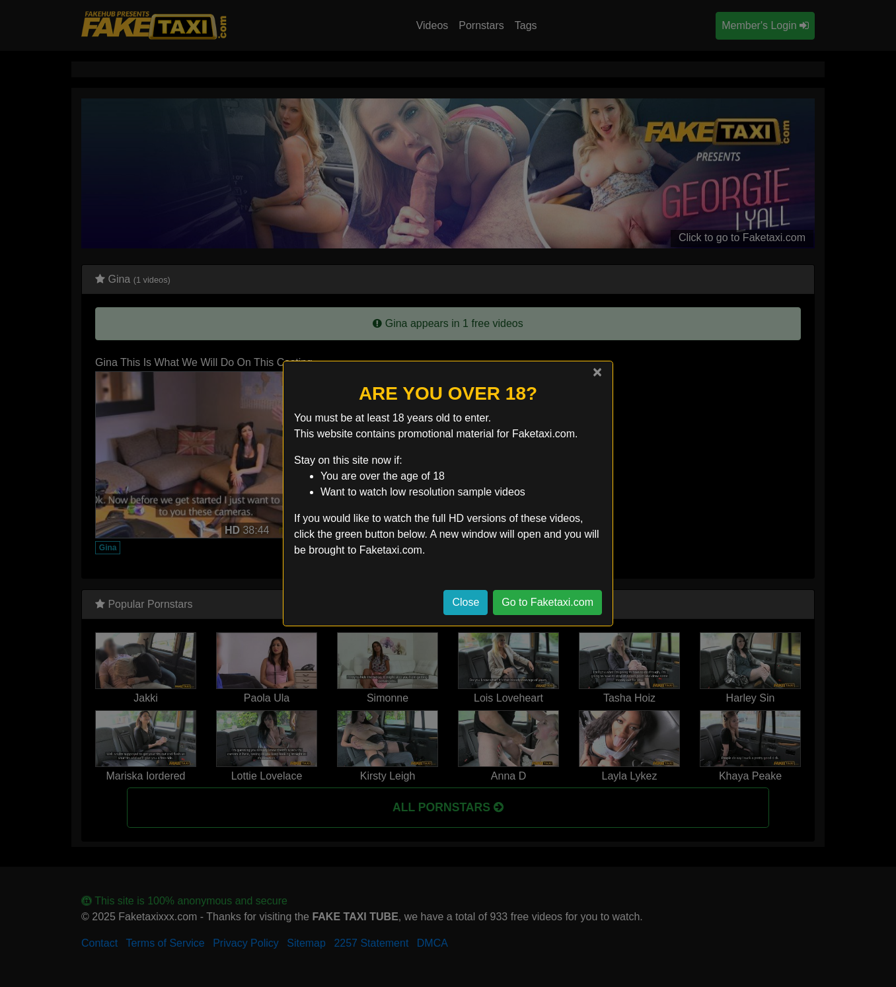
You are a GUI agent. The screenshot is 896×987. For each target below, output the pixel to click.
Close (465, 602)
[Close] (597, 371)
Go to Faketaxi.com (547, 602)
